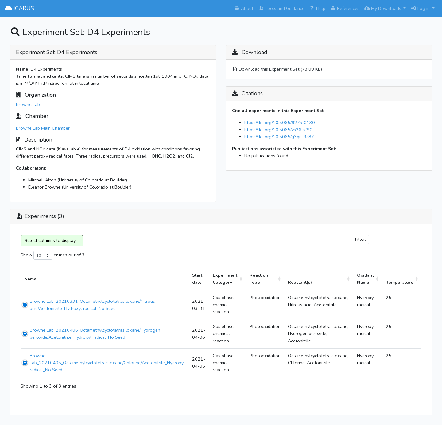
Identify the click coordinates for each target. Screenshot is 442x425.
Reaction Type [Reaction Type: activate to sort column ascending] (259, 278)
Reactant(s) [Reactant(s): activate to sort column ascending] (300, 282)
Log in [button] (421, 8)
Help (317, 8)
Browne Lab (28, 104)
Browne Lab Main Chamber (43, 128)
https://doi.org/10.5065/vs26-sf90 (278, 130)
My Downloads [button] (383, 8)
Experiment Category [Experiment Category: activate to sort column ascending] (225, 278)
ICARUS (19, 8)
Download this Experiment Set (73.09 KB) (277, 69)
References (344, 8)
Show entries (44, 255)
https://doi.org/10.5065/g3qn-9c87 (279, 137)
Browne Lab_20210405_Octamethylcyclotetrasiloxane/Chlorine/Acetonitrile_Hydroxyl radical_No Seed (107, 363)
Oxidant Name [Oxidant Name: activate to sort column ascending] (365, 278)
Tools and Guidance (281, 8)
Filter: (388, 239)
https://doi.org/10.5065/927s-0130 (279, 122)
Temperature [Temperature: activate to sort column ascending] (399, 282)
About (243, 8)
